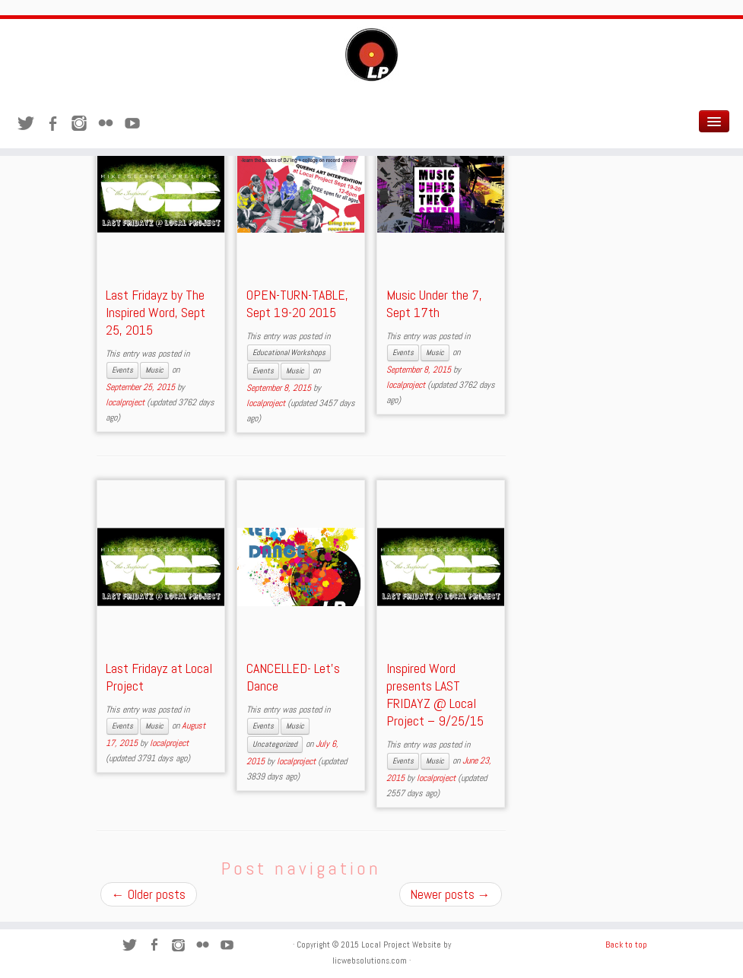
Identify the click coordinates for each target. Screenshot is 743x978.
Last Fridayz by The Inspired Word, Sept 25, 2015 (155, 312)
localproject (125, 402)
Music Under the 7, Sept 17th (434, 303)
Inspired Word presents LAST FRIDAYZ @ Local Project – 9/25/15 (435, 694)
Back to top (626, 944)
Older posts (149, 894)
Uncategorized (274, 744)
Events (122, 370)
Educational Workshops (288, 352)
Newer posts (451, 894)
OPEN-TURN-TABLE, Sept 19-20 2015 (297, 303)
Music (154, 370)
